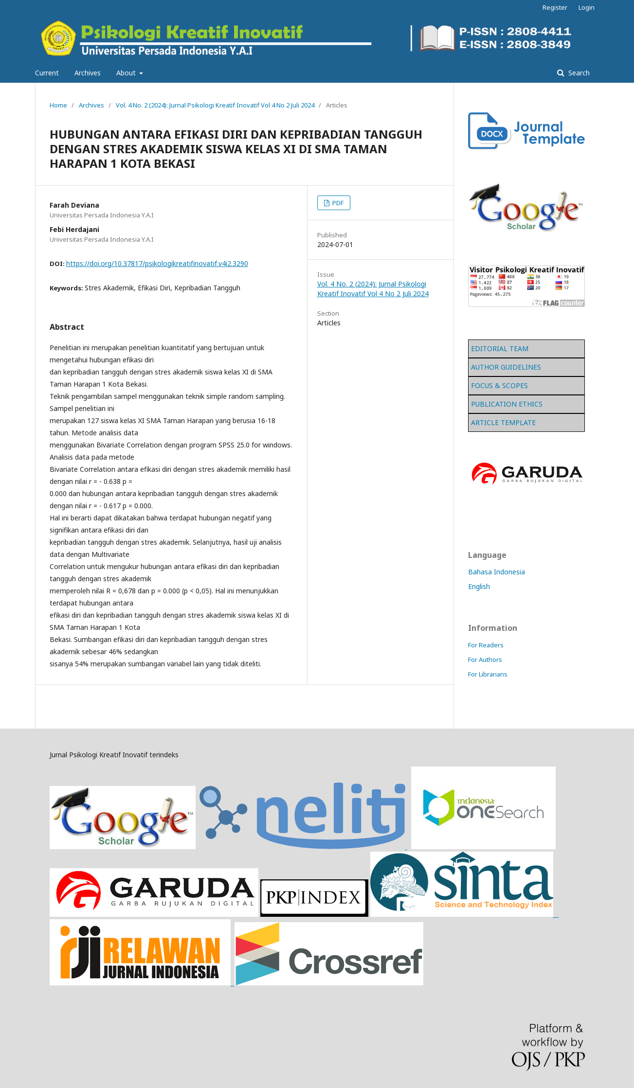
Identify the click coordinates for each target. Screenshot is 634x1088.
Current (47, 72)
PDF (337, 202)
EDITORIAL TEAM (499, 348)
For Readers (486, 645)
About (127, 72)
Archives (87, 72)
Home (58, 105)
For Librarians (487, 674)
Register (555, 7)
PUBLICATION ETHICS (507, 404)
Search (578, 72)
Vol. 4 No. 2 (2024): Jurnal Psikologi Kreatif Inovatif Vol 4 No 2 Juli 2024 (215, 105)
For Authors (485, 659)
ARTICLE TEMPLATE (503, 422)
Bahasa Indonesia (496, 571)
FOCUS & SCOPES (499, 385)
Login (587, 7)
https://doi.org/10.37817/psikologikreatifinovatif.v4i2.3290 (157, 263)
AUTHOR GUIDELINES (506, 367)
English (479, 586)
